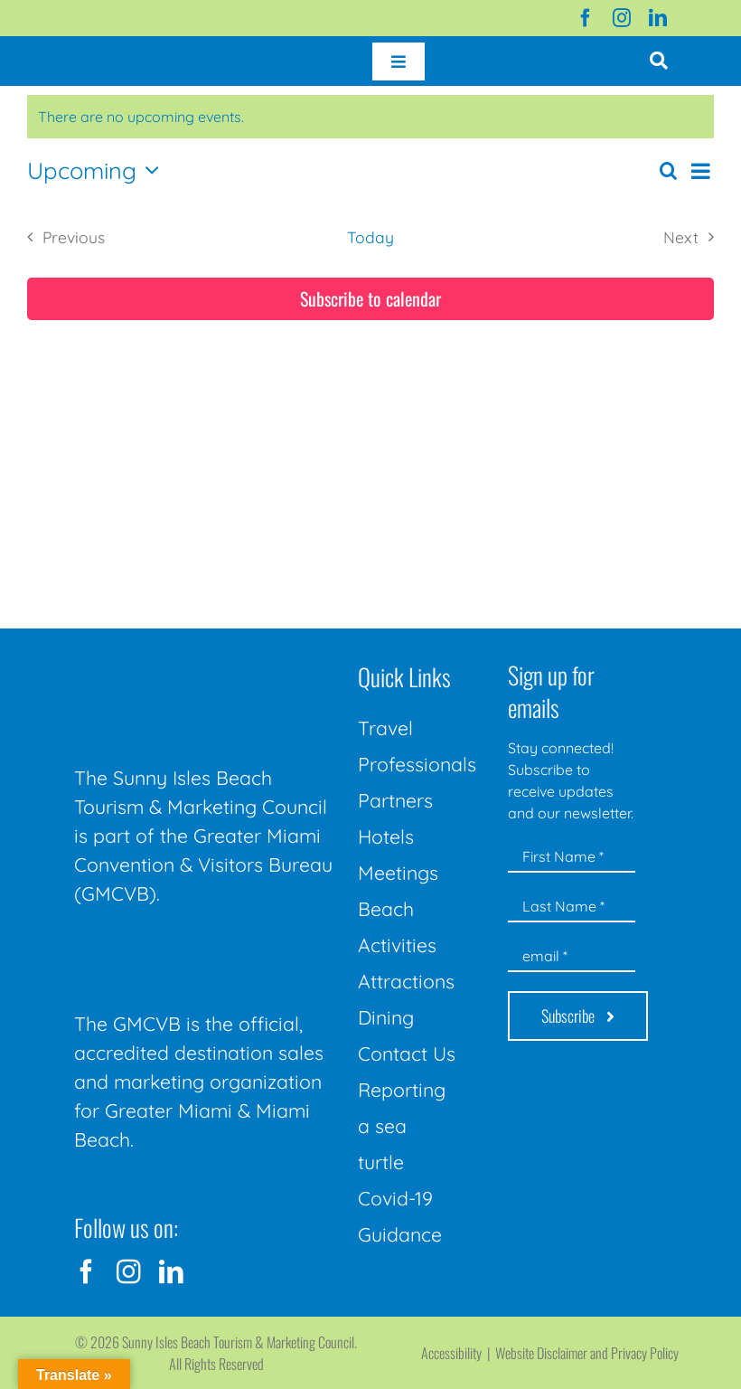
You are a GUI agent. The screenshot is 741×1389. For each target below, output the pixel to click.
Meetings (398, 872)
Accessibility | (458, 1353)
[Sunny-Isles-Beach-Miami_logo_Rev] (205, 659)
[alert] (370, 116)
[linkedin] (658, 18)
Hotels (386, 836)
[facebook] (586, 18)
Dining (386, 1017)
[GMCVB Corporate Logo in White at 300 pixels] (205, 949)
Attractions (406, 981)
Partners (395, 800)
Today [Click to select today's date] (370, 237)
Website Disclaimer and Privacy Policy (587, 1353)
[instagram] (622, 18)
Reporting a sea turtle (402, 1126)
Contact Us (406, 1053)
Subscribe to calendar (370, 299)
